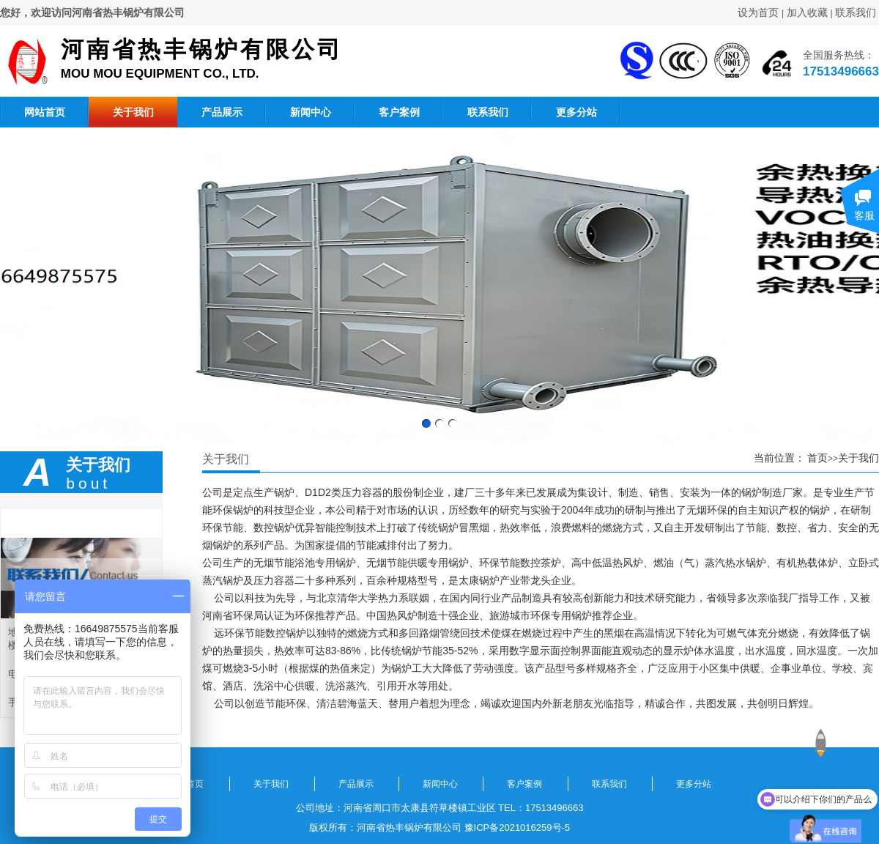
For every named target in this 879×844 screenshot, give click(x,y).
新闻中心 (310, 112)
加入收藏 (807, 12)
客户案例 (399, 112)
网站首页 (44, 112)
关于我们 (133, 112)
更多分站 (576, 112)
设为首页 (758, 12)
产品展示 (221, 112)
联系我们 (855, 12)
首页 (817, 458)
